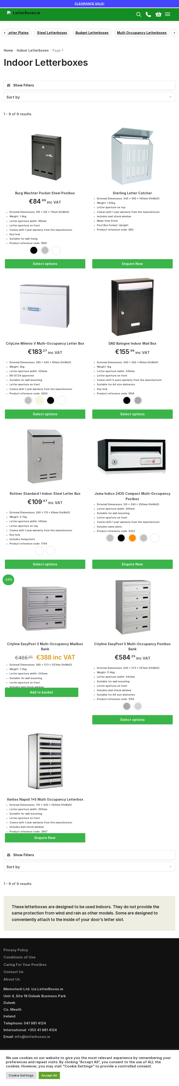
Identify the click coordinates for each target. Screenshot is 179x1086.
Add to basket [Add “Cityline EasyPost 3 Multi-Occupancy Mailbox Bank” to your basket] (41, 693)
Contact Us (13, 974)
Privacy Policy (15, 952)
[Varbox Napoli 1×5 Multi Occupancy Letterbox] (45, 764)
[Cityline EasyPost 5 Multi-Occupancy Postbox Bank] (132, 608)
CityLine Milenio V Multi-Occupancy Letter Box (45, 344)
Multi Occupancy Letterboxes (142, 33)
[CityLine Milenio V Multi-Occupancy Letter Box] (45, 307)
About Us (11, 981)
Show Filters (20, 85)
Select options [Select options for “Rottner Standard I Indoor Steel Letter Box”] (45, 565)
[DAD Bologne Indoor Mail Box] (132, 307)
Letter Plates (18, 33)
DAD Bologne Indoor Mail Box (132, 344)
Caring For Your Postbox (25, 966)
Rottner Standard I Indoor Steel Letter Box (45, 494)
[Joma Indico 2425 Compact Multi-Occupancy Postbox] (132, 457)
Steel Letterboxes (52, 33)
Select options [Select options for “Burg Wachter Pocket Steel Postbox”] (45, 264)
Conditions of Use (19, 959)
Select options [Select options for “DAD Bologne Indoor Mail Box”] (132, 414)
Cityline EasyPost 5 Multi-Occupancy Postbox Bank (132, 647)
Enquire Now (132, 264)
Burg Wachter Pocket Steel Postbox (45, 193)
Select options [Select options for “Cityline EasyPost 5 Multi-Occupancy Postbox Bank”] (132, 721)
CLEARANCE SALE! (89, 3)
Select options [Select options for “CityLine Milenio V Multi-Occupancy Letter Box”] (45, 414)
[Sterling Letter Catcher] (132, 156)
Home (8, 50)
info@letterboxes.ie (32, 1038)
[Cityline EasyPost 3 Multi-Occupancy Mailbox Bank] (45, 608)
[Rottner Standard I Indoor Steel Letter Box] (45, 457)
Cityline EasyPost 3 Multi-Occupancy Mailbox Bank (45, 647)
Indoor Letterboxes (33, 50)
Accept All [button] (49, 1075)
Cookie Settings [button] (21, 1075)
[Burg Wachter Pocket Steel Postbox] (45, 156)
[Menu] (172, 14)
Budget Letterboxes (92, 33)
